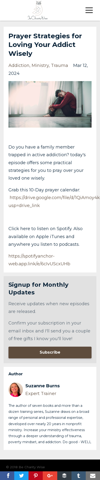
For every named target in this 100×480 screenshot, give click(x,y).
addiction (18, 65)
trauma (59, 65)
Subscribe (50, 352)
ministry (40, 65)
